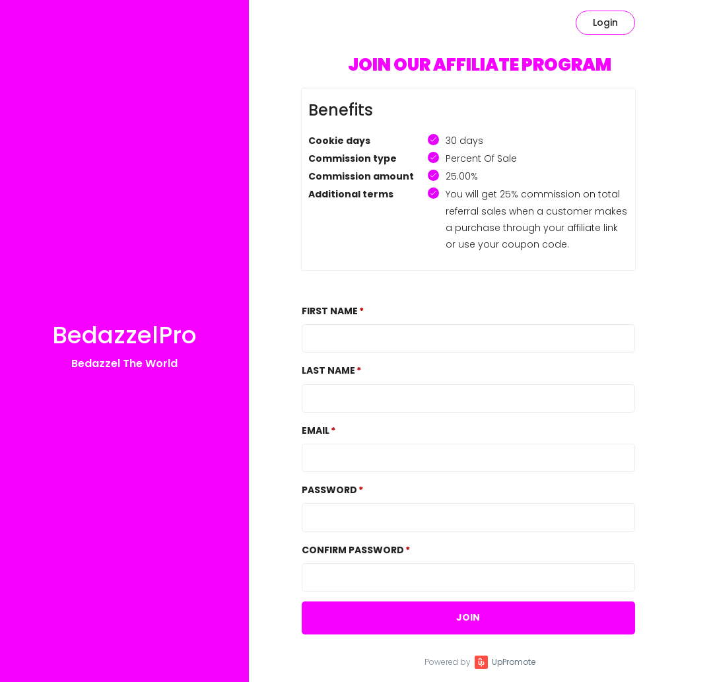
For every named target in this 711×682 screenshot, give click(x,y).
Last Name (328, 370)
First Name (330, 311)
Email (315, 430)
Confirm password (353, 550)
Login (605, 22)
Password (329, 489)
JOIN (468, 617)
